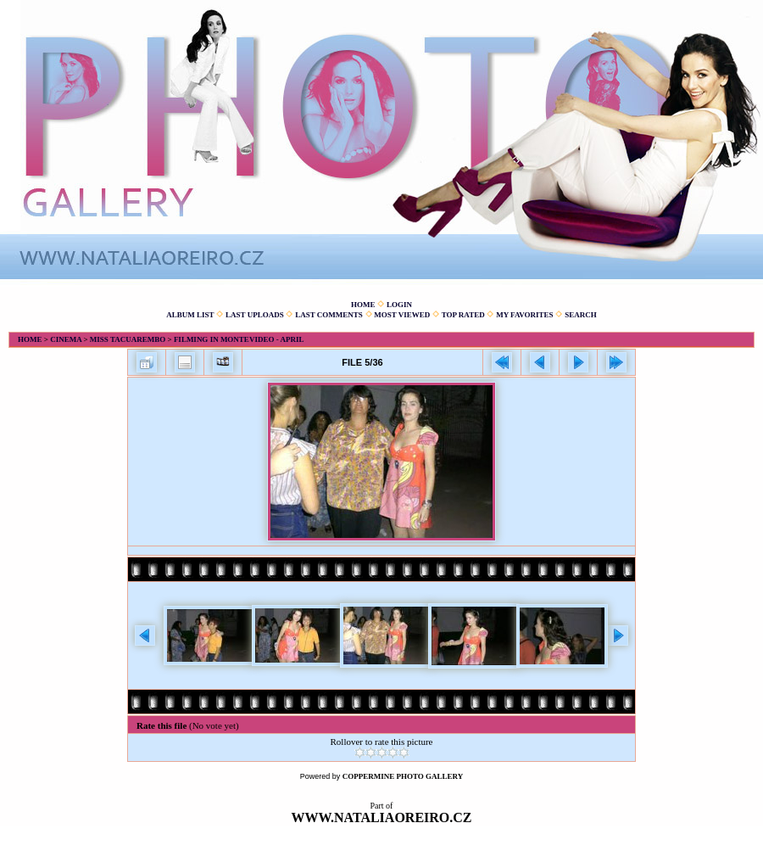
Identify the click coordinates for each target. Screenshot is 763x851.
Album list (190, 315)
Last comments (329, 315)
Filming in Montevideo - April (239, 339)
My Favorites (524, 315)
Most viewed (402, 315)
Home (363, 304)
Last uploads (255, 315)
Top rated (463, 315)
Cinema (65, 339)
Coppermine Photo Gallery (403, 776)
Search (581, 315)
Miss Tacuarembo (127, 339)
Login (399, 304)
